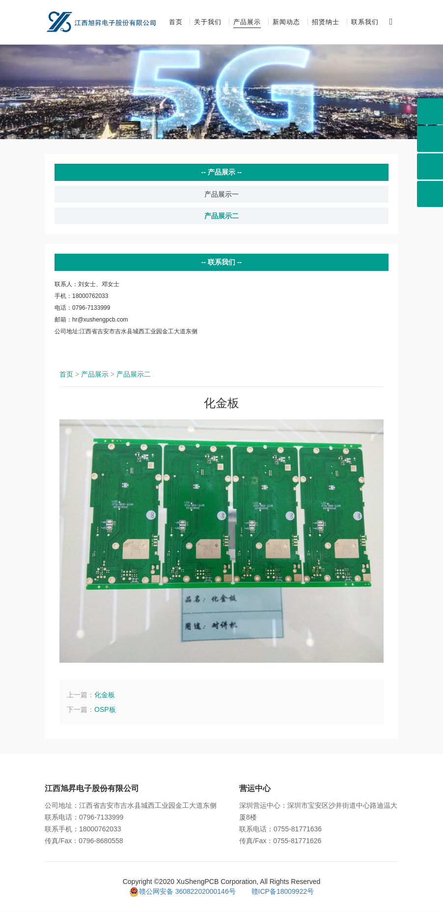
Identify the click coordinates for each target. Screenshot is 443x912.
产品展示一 (221, 195)
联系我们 (365, 22)
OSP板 (105, 710)
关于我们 (208, 22)
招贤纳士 (325, 22)
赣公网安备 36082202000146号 (182, 892)
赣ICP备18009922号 (282, 892)
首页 (176, 22)
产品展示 (247, 22)
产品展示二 (221, 216)
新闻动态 (286, 22)
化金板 (104, 695)
